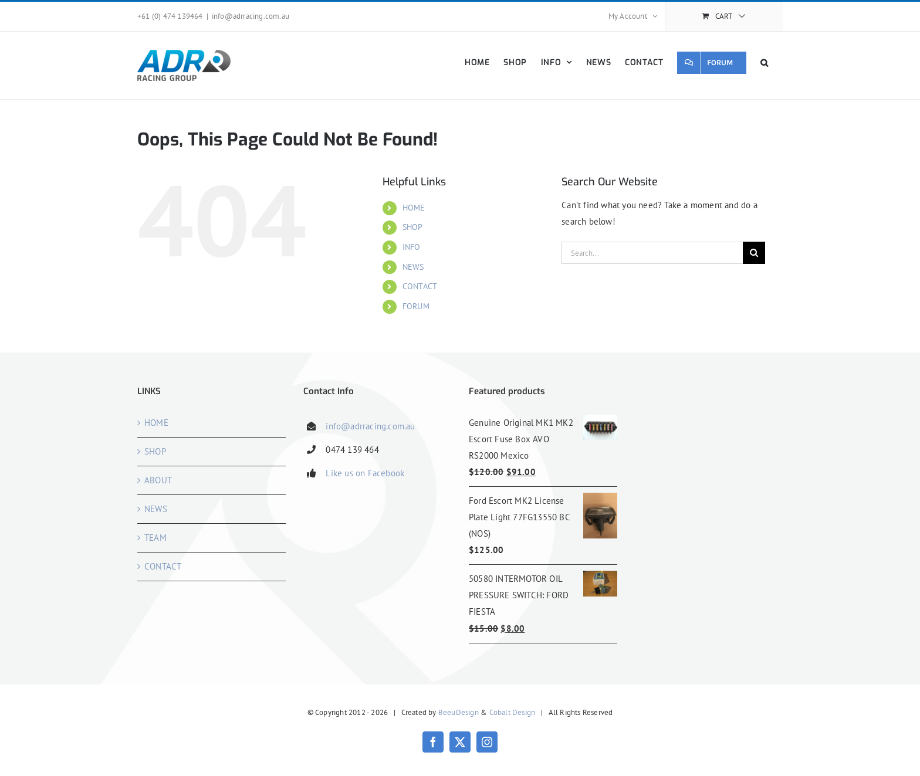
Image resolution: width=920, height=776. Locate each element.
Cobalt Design (512, 712)
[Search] (754, 253)
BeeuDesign (458, 712)
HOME (413, 207)
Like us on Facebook (365, 473)
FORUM (415, 306)
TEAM (155, 537)
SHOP (412, 227)
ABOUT (158, 480)
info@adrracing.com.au (250, 16)
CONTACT (419, 286)
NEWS (413, 267)
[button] (764, 62)
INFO (411, 247)
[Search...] (652, 253)
